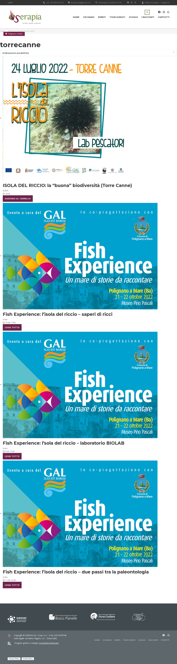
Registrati (165, 2)
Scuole (133, 17)
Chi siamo (88, 17)
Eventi (102, 17)
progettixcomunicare (48, 643)
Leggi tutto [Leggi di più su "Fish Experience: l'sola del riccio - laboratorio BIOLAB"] (12, 456)
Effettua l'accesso (150, 2)
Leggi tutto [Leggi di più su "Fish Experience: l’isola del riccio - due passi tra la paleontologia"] (12, 585)
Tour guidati (117, 17)
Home (76, 17)
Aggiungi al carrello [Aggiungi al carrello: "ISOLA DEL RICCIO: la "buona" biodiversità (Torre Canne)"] (18, 198)
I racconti (148, 17)
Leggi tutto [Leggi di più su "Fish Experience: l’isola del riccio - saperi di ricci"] (12, 327)
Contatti (163, 17)
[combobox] (88, 53)
